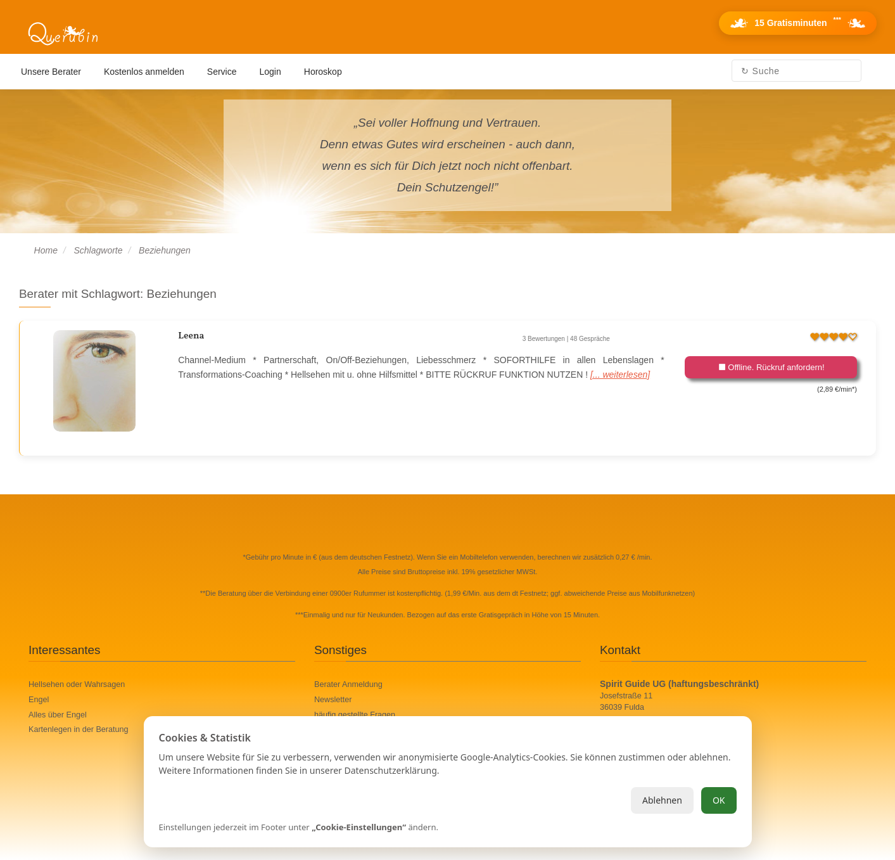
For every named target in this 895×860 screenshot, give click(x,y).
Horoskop (323, 72)
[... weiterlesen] (620, 374)
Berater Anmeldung (348, 684)
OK (719, 800)
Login (270, 72)
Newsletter (333, 699)
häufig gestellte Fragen (354, 714)
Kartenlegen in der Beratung (79, 729)
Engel (39, 699)
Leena (191, 336)
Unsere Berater (51, 72)
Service (222, 72)
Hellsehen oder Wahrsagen (77, 684)
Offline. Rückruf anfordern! (771, 367)
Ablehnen (662, 800)
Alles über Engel (58, 714)
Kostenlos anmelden (144, 72)
